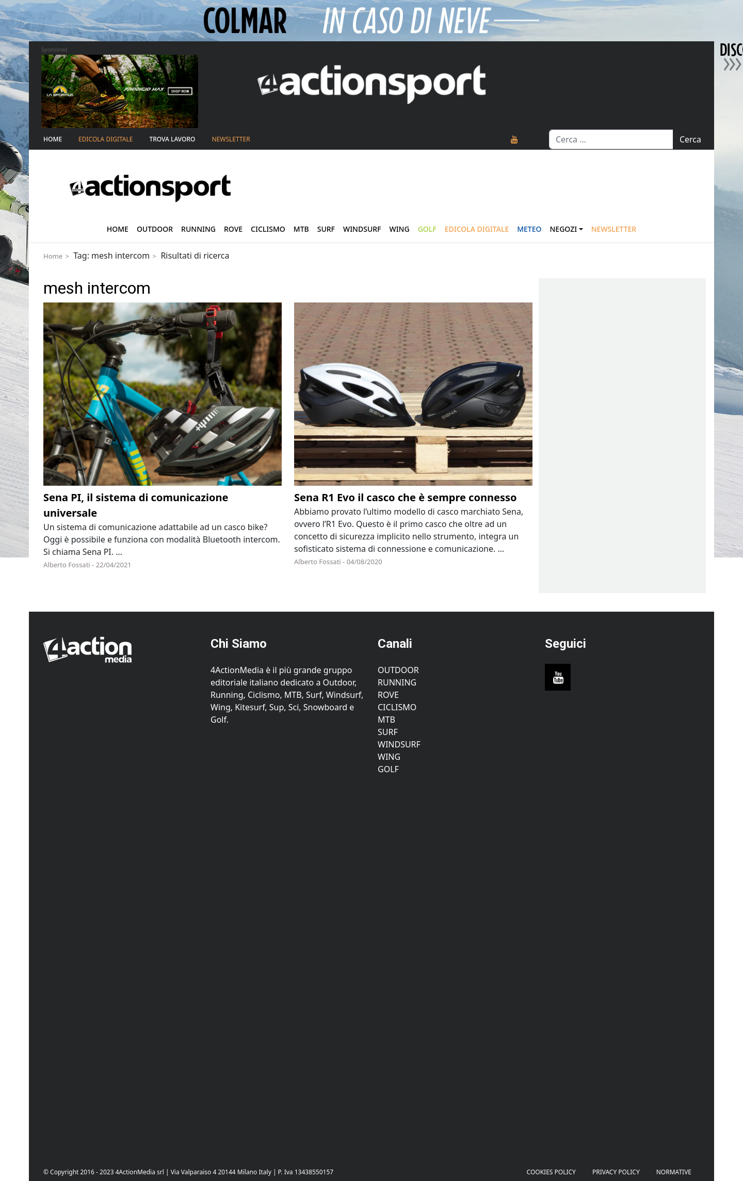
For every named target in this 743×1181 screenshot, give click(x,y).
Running (198, 229)
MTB (386, 719)
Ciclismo (268, 229)
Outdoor (155, 229)
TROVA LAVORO (172, 139)
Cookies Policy (551, 1172)
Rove (233, 229)
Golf (388, 769)
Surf (326, 229)
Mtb (301, 229)
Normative (673, 1172)
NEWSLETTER (231, 139)
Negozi (563, 229)
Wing (399, 229)
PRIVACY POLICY (616, 1172)
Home (52, 139)
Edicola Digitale (105, 139)
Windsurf (362, 229)
